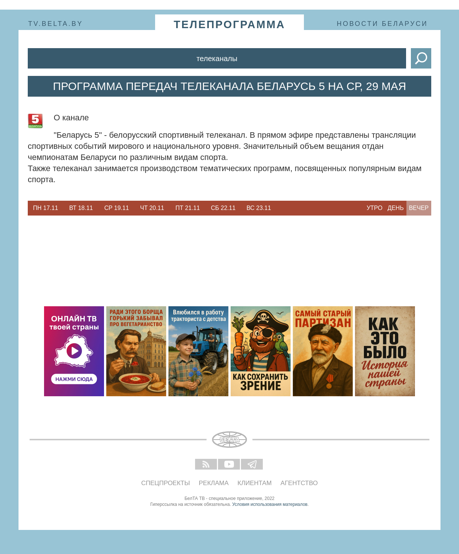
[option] (45, 208)
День (396, 208)
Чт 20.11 (152, 208)
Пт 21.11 (187, 208)
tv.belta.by (55, 23)
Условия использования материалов (269, 504)
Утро (374, 208)
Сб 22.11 (223, 208)
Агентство (299, 483)
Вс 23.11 (259, 208)
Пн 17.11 (45, 208)
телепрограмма (229, 24)
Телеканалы (217, 58)
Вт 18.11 (81, 208)
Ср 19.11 (116, 208)
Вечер (419, 208)
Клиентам (255, 483)
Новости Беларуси (382, 23)
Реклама (214, 483)
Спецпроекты (165, 483)
